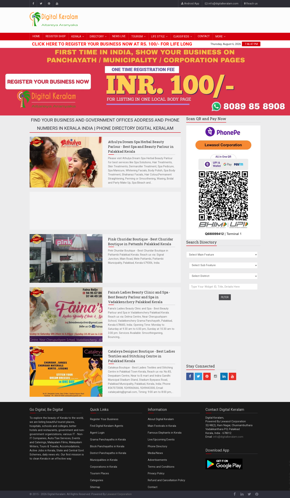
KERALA (76, 36)
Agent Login (97, 432)
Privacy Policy (156, 473)
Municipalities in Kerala (103, 460)
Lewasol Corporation (119, 494)
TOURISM (137, 36)
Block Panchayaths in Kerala (107, 446)
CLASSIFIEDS (181, 36)
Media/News (155, 453)
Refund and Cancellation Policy (166, 480)
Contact (152, 487)
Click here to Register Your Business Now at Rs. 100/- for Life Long (112, 44)
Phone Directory (157, 446)
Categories (96, 480)
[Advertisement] (193, 19)
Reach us (251, 3)
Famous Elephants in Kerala (164, 432)
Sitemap (95, 487)
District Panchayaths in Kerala (108, 453)
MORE (219, 36)
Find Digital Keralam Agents (106, 425)
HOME (36, 36)
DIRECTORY (97, 36)
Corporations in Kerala (103, 466)
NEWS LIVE (119, 36)
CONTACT (204, 36)
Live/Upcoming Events (161, 439)
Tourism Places (99, 473)
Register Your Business (104, 419)
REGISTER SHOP (56, 36)
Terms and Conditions (161, 466)
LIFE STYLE (158, 36)
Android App (190, 3)
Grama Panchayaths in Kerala (108, 439)
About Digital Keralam (161, 419)
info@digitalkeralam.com (221, 3)
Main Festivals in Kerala (162, 425)
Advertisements (157, 460)
